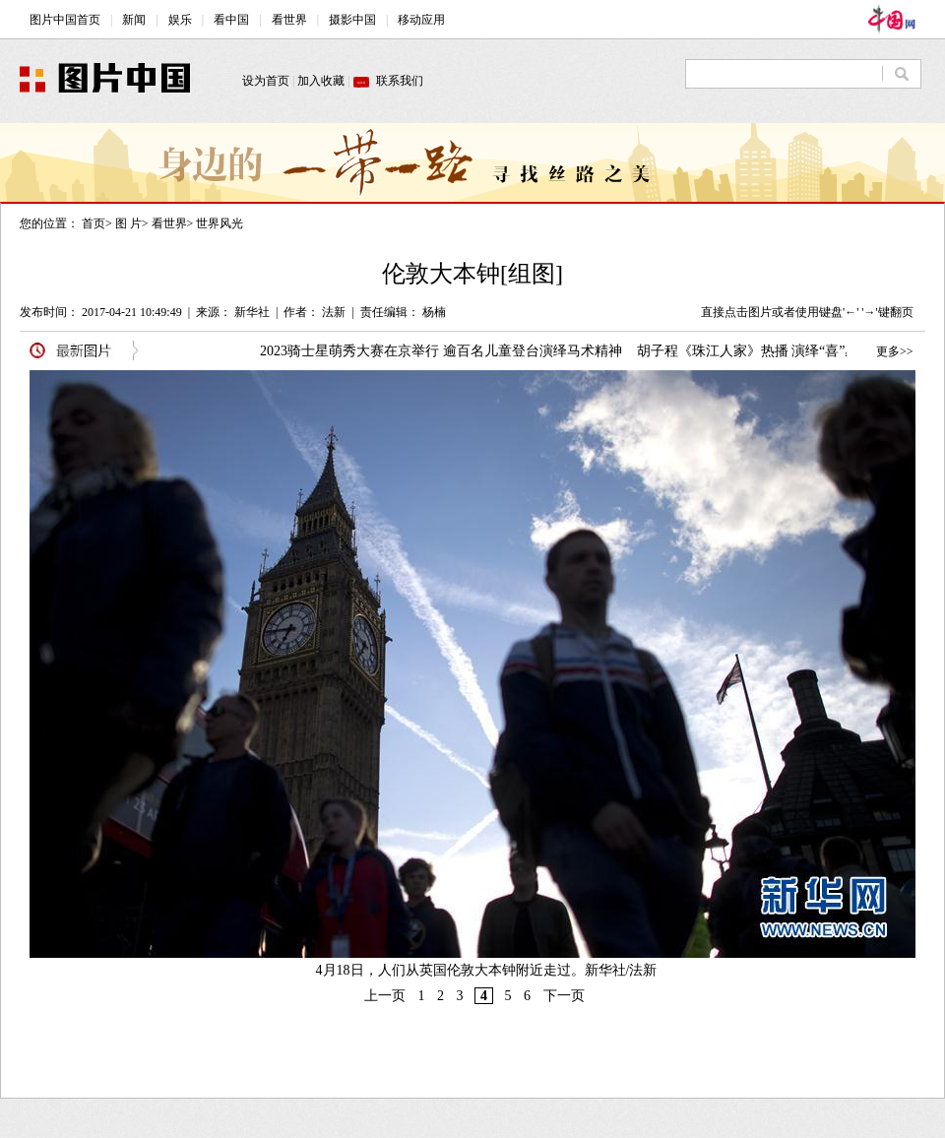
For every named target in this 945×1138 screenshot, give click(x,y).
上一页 (385, 995)
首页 (93, 223)
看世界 (169, 223)
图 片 (128, 223)
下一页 (564, 995)
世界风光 (219, 223)
